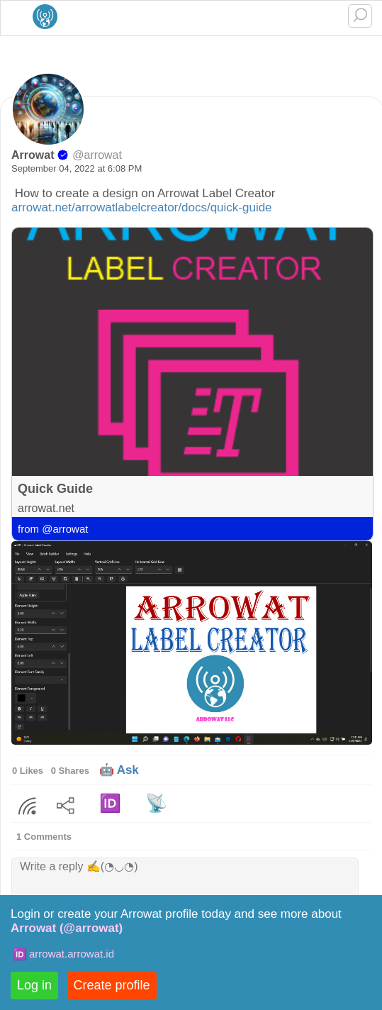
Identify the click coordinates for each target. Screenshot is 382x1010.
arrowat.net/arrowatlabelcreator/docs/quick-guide (141, 207)
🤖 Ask (119, 770)
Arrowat (32, 155)
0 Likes (27, 770)
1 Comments (44, 836)
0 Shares (70, 770)
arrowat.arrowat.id (71, 954)
